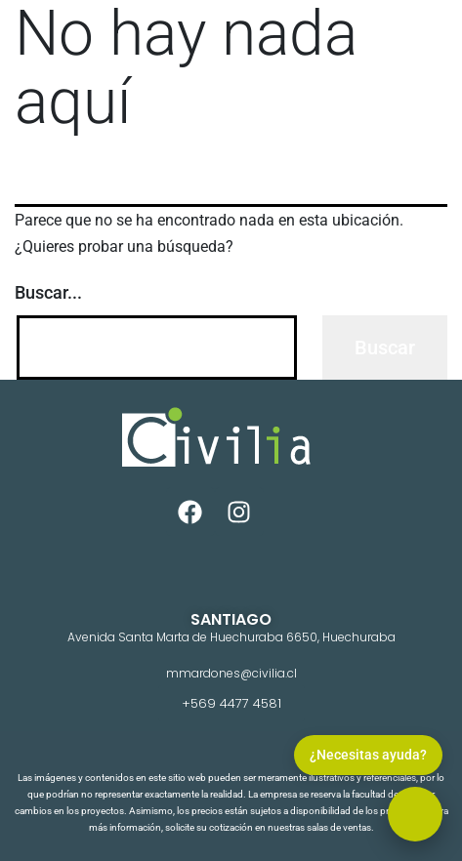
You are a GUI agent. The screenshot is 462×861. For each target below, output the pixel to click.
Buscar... (48, 292)
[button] (415, 814)
